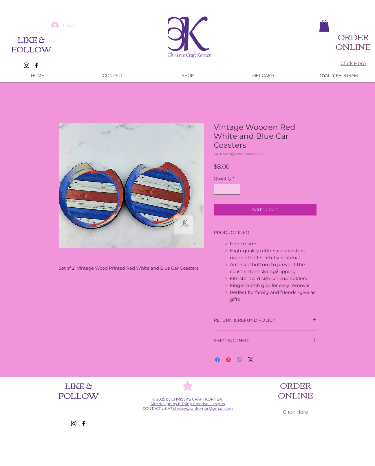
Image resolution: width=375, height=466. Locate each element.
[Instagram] (26, 65)
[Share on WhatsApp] (239, 359)
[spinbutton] (227, 189)
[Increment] (235, 189)
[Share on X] (250, 359)
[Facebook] (36, 65)
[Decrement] (218, 189)
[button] (324, 26)
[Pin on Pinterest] (228, 359)
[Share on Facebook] (217, 359)
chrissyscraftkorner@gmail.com (203, 408)
